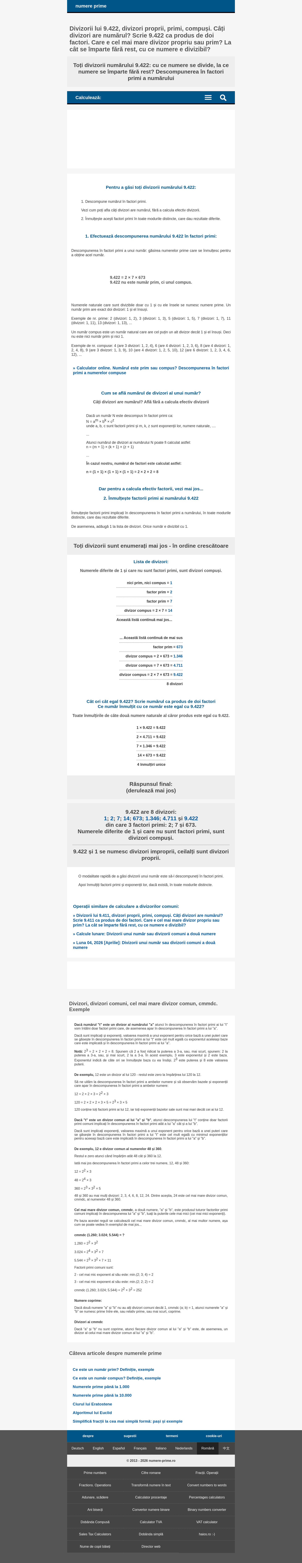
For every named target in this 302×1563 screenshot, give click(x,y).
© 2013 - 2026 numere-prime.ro (150, 1460)
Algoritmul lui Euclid (92, 1412)
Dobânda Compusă (95, 1522)
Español (119, 1448)
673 (180, 647)
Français (140, 1448)
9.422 (178, 675)
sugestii (130, 1436)
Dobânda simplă (151, 1534)
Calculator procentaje (151, 1497)
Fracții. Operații (206, 1473)
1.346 (178, 656)
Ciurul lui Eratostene (92, 1404)
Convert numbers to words (207, 1485)
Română (207, 1448)
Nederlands (184, 1448)
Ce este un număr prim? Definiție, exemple (113, 1369)
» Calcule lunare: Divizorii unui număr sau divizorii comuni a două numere (144, 934)
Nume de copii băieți (95, 1546)
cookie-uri (214, 1436)
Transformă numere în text (151, 1485)
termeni (172, 1436)
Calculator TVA (151, 1522)
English (98, 1448)
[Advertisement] (151, 139)
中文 (226, 1448)
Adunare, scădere (95, 1497)
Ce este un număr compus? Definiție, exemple (117, 1378)
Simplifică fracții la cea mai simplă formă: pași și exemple (128, 1421)
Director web (151, 1546)
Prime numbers (95, 1473)
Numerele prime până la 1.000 (101, 1386)
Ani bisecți (95, 1509)
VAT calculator (206, 1522)
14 (170, 610)
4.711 (178, 665)
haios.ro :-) (207, 1534)
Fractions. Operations (95, 1485)
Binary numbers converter (207, 1509)
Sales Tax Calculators (95, 1534)
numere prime (91, 6)
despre (88, 1436)
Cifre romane (151, 1473)
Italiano (161, 1448)
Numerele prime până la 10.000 (102, 1395)
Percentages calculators (207, 1497)
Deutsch (78, 1448)
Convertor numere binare (151, 1509)
